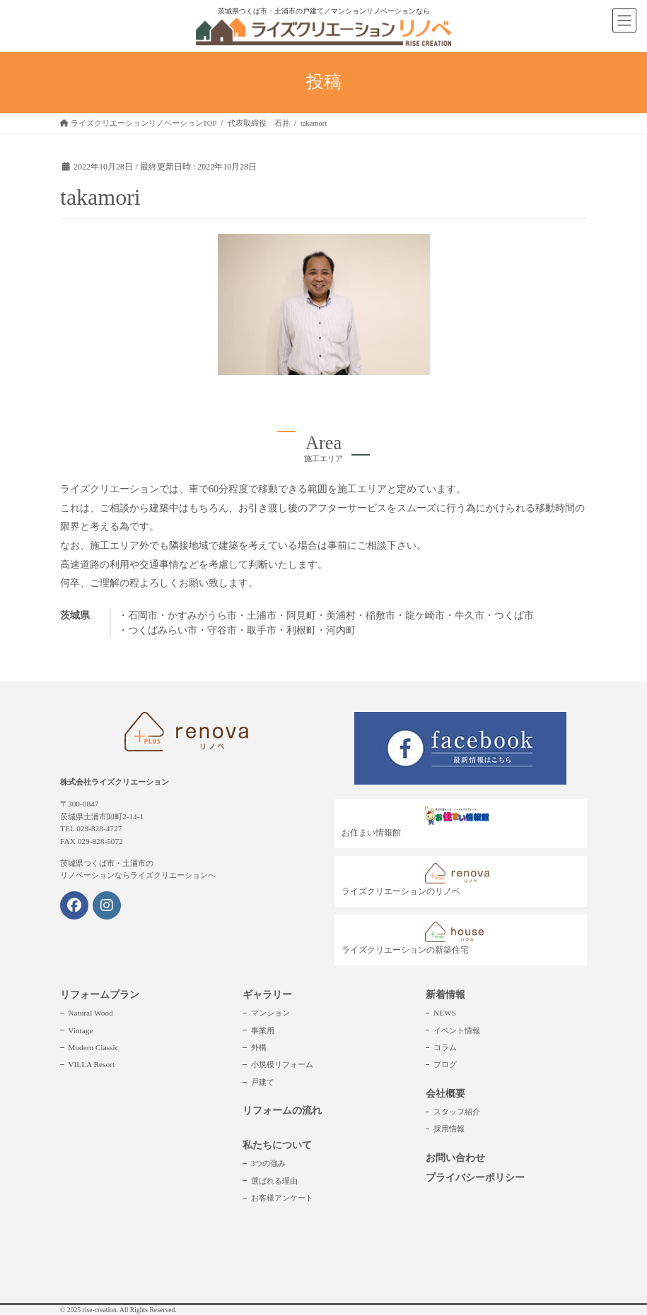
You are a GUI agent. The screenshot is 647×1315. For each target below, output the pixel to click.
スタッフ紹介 (456, 1111)
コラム (445, 1047)
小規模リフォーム (282, 1064)
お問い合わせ (455, 1158)
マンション (270, 1012)
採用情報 (449, 1128)
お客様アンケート (282, 1198)
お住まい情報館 (419, 822)
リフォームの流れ (282, 1110)
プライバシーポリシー (475, 1177)
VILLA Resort (91, 1064)
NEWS (444, 1012)
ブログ (445, 1064)
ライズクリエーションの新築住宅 (419, 938)
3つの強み (268, 1163)
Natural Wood (90, 1012)
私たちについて (277, 1145)
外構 (259, 1047)
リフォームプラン (99, 994)
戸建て (262, 1082)
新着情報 (445, 994)
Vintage (80, 1030)
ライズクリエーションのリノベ (419, 879)
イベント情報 (456, 1030)
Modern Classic (93, 1047)
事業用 (262, 1030)
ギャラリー (267, 994)
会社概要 (445, 1093)
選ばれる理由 (274, 1181)
